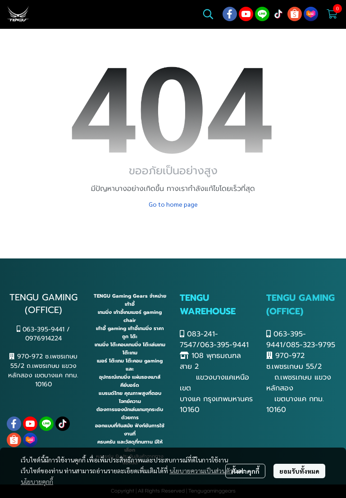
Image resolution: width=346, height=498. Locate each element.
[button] (208, 14)
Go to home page (173, 204)
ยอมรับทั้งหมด (299, 471)
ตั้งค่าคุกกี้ (245, 471)
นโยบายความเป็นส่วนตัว (201, 470)
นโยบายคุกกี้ (37, 481)
